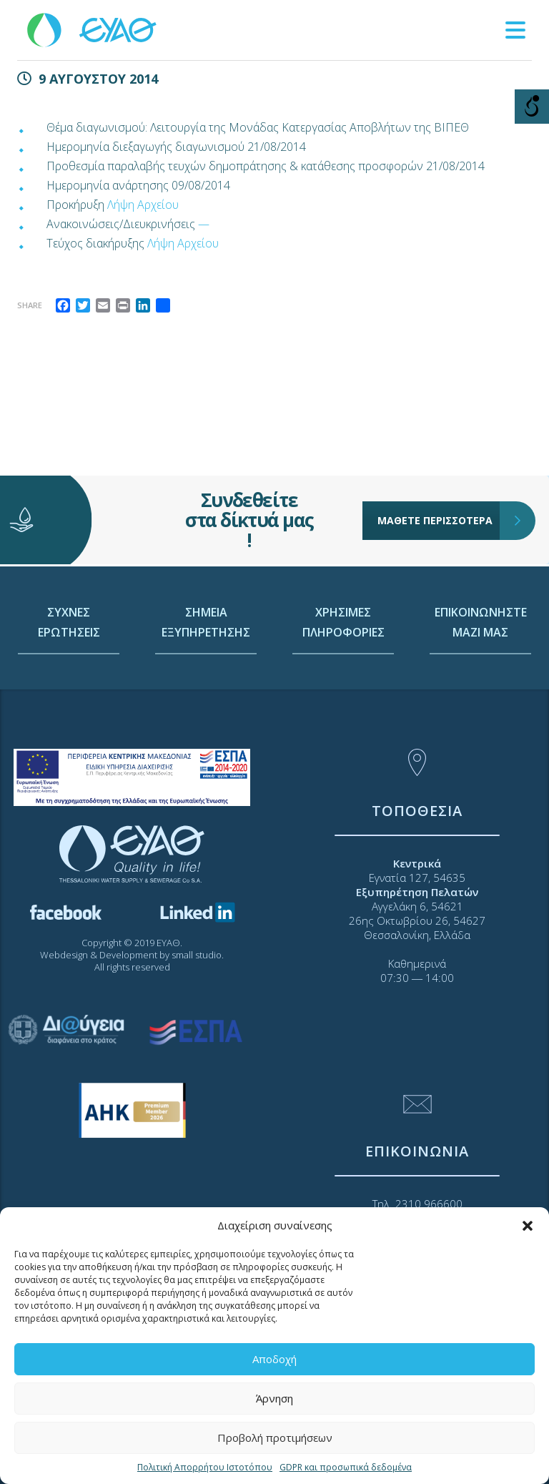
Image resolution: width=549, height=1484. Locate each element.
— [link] (203, 224)
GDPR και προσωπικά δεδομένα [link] (346, 1467)
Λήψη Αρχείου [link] (143, 204)
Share (29, 305)
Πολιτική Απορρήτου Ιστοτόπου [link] (204, 1467)
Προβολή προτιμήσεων (274, 1437)
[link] (92, 29)
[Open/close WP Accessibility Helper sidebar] (532, 106)
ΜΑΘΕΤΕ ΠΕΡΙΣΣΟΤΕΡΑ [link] (438, 519)
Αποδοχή (274, 1359)
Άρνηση (274, 1398)
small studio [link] (197, 954)
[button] (527, 1226)
